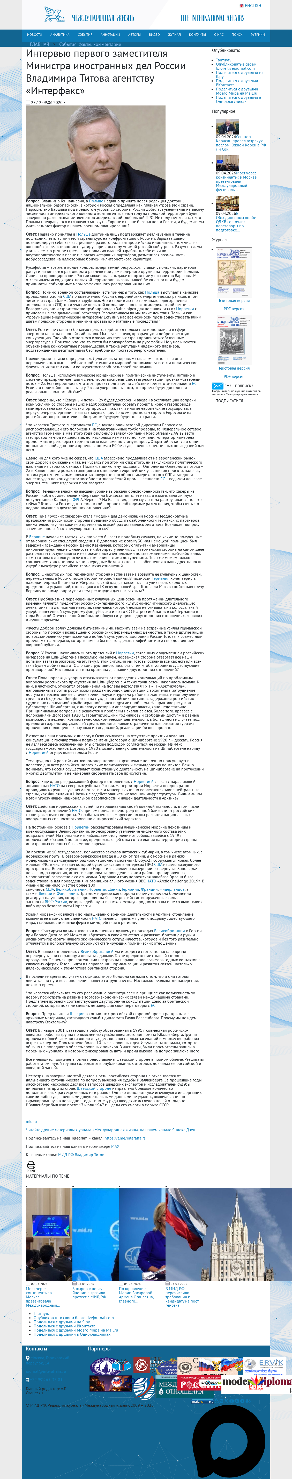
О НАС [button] (218, 34)
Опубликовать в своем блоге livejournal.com (236, 66)
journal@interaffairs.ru (46, 1371)
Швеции (45, 893)
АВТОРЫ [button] (134, 34)
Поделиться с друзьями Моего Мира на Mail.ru (237, 91)
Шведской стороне (94, 1088)
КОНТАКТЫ (197, 34)
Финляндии (67, 893)
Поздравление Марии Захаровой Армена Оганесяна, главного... (136, 1295)
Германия (160, 578)
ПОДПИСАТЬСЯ (229, 400)
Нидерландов (172, 889)
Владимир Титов (89, 1154)
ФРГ (76, 499)
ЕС (194, 383)
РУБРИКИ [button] (258, 34)
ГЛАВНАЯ (39, 44)
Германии (130, 889)
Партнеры (99, 1348)
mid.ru (31, 1121)
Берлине (37, 536)
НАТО (55, 785)
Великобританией (97, 951)
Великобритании (71, 889)
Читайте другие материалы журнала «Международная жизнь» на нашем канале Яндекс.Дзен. (111, 1129)
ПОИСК (237, 34)
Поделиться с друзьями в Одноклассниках (238, 99)
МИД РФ (66, 1154)
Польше (96, 200)
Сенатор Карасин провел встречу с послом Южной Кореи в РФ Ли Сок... (241, 143)
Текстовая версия (234, 300)
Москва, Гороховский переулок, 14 (47, 1360)
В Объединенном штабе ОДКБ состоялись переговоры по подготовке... (236, 221)
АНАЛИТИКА (60, 34)
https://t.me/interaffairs (125, 1138)
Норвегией (39, 752)
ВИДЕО (154, 34)
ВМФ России (56, 901)
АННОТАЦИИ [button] (110, 34)
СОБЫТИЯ (85, 34)
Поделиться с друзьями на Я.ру (240, 74)
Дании (114, 889)
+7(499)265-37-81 (46, 1379)
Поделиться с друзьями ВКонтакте (237, 82)
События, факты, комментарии (90, 44)
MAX (115, 1146)
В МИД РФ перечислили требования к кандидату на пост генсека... (182, 1297)
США (67, 296)
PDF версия (234, 308)
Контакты (36, 1348)
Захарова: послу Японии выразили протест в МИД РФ (89, 1292)
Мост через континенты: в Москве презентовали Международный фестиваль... (236, 181)
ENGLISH (250, 5)
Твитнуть (223, 59)
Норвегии (185, 308)
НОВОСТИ (34, 34)
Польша (152, 292)
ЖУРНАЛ (174, 34)
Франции (149, 889)
